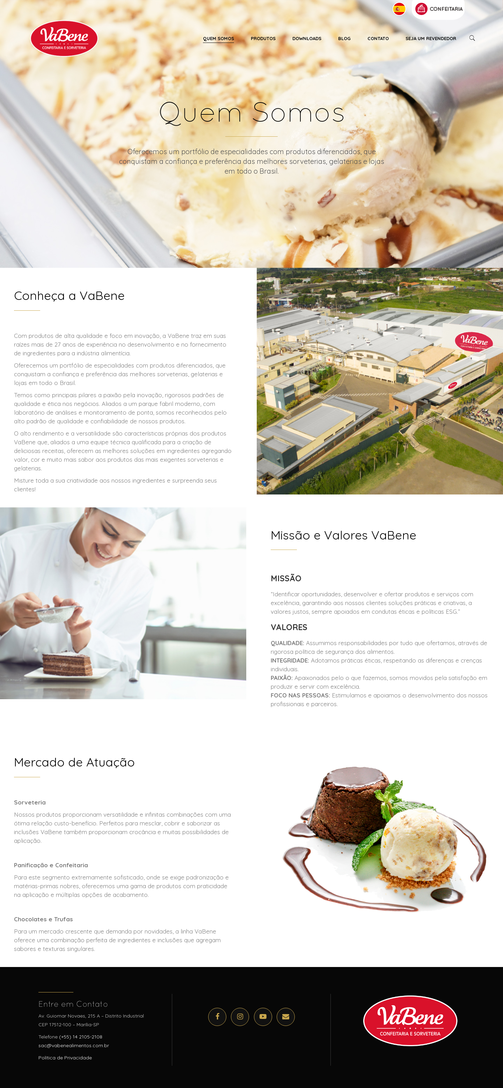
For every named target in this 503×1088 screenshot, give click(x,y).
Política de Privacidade (65, 1058)
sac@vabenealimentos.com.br (73, 1045)
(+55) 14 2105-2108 (80, 1037)
